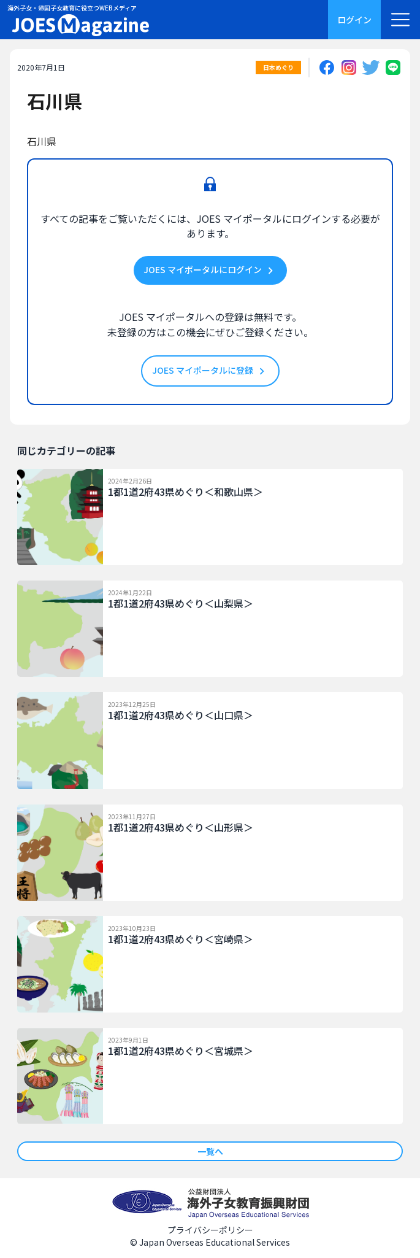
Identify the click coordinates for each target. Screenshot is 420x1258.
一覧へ (210, 1151)
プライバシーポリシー (210, 1230)
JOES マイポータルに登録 (210, 371)
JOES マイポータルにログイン (210, 270)
